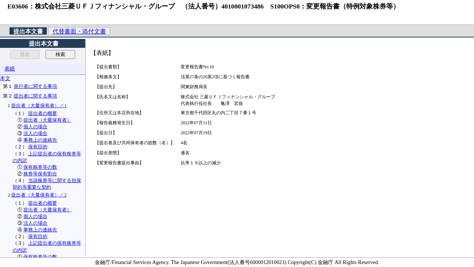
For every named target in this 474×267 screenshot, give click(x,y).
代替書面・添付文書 (79, 31)
